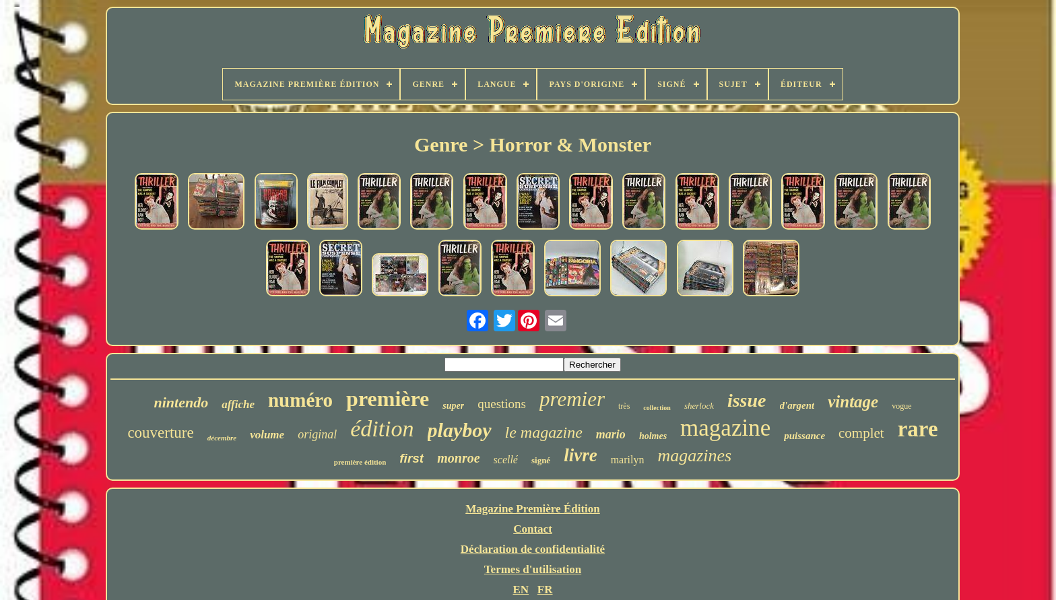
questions (501, 404)
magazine (725, 428)
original (317, 434)
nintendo (181, 402)
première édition (360, 462)
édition (382, 428)
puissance (804, 435)
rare (918, 429)
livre (580, 455)
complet (861, 433)
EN (521, 589)
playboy (460, 430)
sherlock (699, 406)
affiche (238, 404)
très (624, 406)
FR (545, 589)
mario (611, 434)
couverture (160, 432)
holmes (653, 436)
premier (572, 399)
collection (657, 407)
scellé (506, 459)
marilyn (628, 459)
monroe (458, 458)
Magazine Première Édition (532, 508)
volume (267, 434)
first (411, 458)
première (387, 399)
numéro (300, 400)
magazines (694, 455)
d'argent (797, 405)
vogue (901, 406)
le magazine (544, 432)
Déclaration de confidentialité (533, 549)
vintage (853, 402)
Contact (532, 529)
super (453, 406)
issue (746, 400)
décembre (221, 438)
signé (540, 460)
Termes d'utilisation (532, 569)
